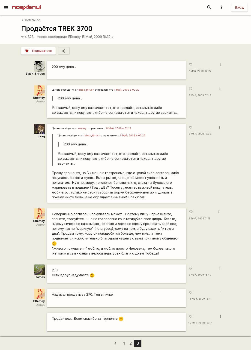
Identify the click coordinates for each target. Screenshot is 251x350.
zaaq (41, 136)
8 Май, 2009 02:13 (199, 95)
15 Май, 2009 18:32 (98, 37)
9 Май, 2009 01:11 (199, 218)
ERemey (74, 37)
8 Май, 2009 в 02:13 (118, 128)
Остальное (30, 20)
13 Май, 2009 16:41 (199, 298)
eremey (82, 128)
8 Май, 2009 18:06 (199, 133)
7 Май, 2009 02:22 (200, 71)
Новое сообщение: (52, 37)
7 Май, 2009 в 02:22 (126, 89)
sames (40, 277)
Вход (239, 7)
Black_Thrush (35, 73)
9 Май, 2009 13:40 (199, 274)
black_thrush (86, 89)
